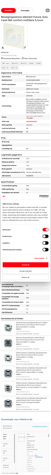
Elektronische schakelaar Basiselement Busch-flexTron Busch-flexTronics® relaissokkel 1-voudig (31, 355)
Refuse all (25, 277)
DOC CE (5, 68)
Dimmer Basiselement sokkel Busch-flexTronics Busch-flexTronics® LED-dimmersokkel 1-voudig (30, 339)
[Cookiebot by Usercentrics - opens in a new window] (39, 196)
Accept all (25, 265)
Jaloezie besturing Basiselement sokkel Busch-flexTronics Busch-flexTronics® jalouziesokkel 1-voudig (31, 324)
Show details (39, 258)
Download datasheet (11, 58)
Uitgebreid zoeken (39, 426)
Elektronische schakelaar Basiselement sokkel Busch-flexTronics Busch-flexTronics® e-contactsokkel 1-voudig (31, 385)
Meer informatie (30, 58)
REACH (15, 63)
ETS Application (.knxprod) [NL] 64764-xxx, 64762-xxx (31, 440)
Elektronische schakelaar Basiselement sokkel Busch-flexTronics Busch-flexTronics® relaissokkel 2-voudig (31, 370)
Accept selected (25, 271)
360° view (5, 63)
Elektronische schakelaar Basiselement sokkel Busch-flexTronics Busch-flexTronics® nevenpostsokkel (31, 400)
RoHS (31, 63)
